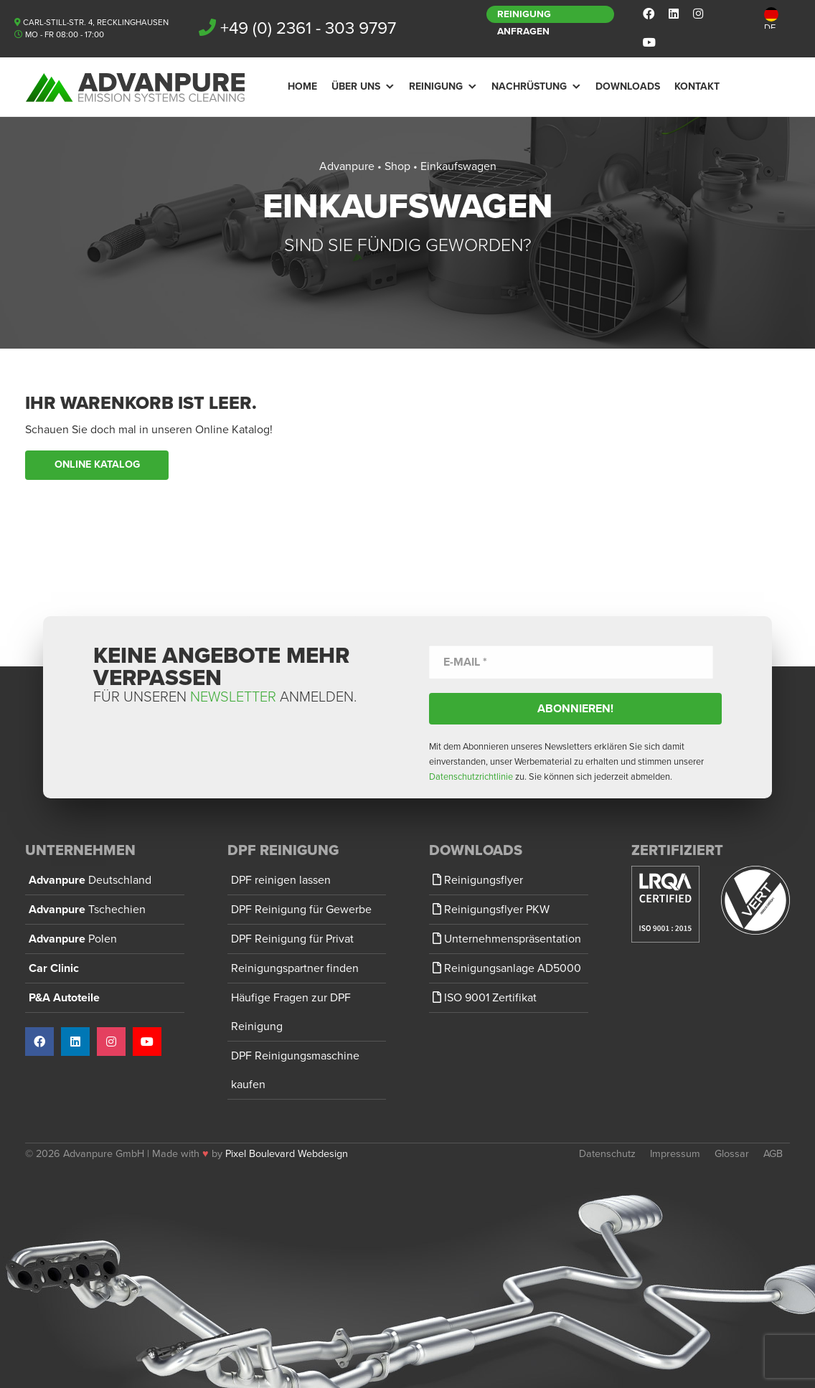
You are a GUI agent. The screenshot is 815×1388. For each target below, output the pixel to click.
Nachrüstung (529, 86)
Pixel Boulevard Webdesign (286, 1154)
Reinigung (436, 86)
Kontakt (697, 86)
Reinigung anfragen (524, 16)
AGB (773, 1154)
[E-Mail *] (571, 662)
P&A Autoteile (64, 998)
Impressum (675, 1154)
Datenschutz (607, 1154)
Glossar (732, 1154)
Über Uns (355, 86)
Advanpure (90, 880)
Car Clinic (54, 968)
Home (302, 86)
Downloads (627, 86)
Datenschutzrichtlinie (471, 777)
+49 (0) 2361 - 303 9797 (308, 28)
